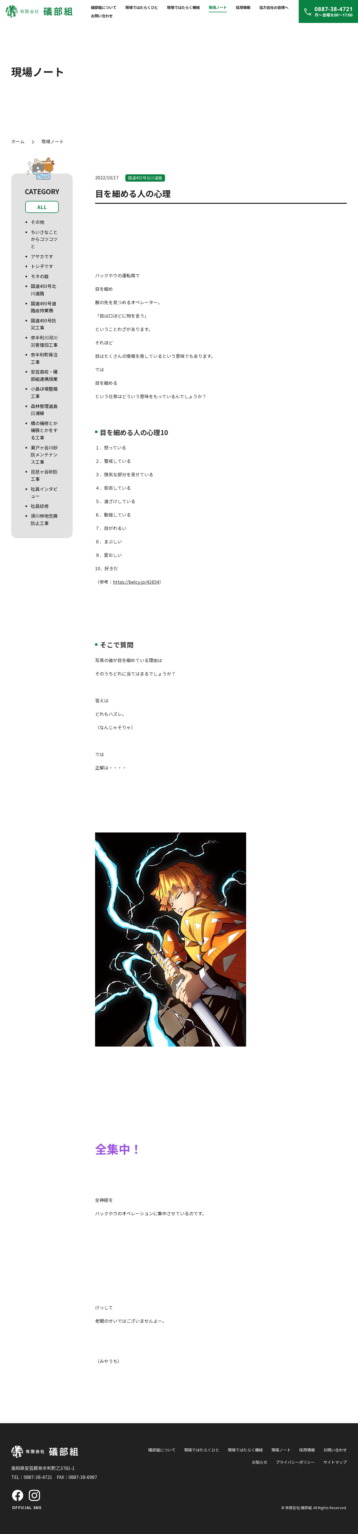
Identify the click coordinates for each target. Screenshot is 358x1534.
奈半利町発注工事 (44, 358)
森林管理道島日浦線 (44, 410)
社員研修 (40, 506)
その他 (37, 222)
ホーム (18, 141)
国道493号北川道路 (43, 290)
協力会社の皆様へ (273, 7)
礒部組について (103, 7)
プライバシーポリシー (295, 1462)
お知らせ (259, 1462)
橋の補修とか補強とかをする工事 (44, 430)
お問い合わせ (102, 15)
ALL (42, 206)
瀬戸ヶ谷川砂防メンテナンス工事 (44, 454)
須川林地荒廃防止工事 (44, 519)
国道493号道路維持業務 (43, 307)
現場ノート (218, 7)
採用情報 (243, 7)
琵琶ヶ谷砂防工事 (44, 475)
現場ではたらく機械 (183, 7)
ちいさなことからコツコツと (44, 239)
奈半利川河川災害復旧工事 (44, 341)
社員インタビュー (44, 492)
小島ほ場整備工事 (44, 392)
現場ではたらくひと (141, 7)
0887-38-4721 (38, 1477)
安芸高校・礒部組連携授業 (44, 375)
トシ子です (42, 266)
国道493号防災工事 (43, 324)
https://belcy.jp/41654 (136, 581)
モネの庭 (40, 276)
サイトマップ (335, 1462)
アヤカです (42, 256)
